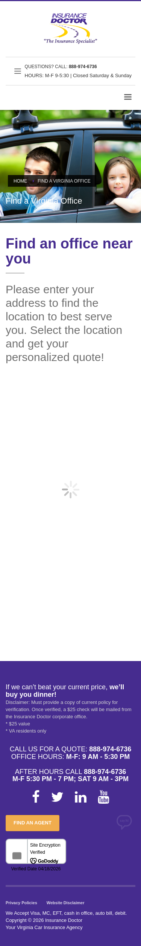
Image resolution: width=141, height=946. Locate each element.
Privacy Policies (21, 902)
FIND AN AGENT (33, 823)
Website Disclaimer (66, 902)
